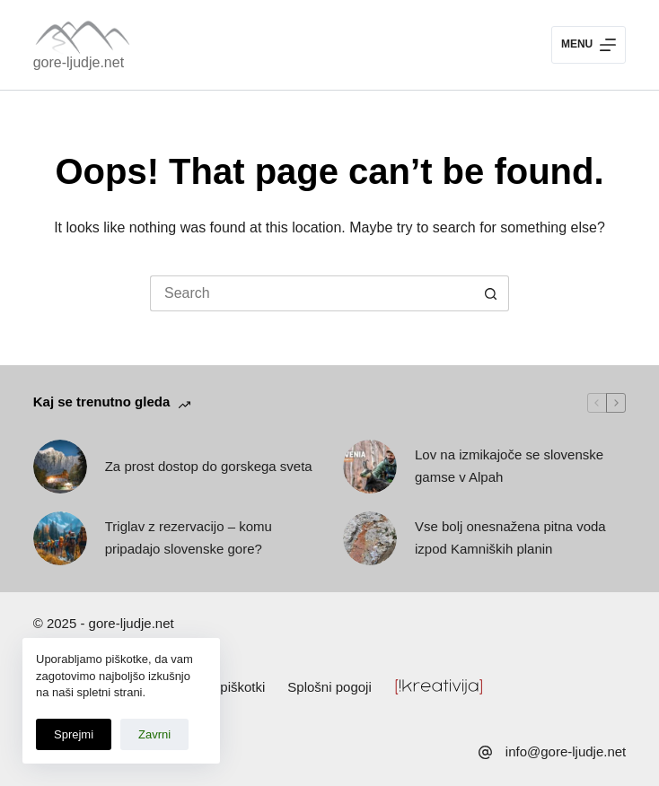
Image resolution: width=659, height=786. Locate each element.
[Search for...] (311, 293)
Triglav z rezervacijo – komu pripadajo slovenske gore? (188, 537)
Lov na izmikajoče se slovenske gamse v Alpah (509, 466)
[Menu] (588, 45)
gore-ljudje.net (78, 62)
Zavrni (154, 734)
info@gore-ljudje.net (565, 751)
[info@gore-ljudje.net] (485, 752)
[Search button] (491, 293)
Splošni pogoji (329, 686)
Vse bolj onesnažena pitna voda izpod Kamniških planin (510, 537)
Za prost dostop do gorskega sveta (208, 466)
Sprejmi (73, 734)
